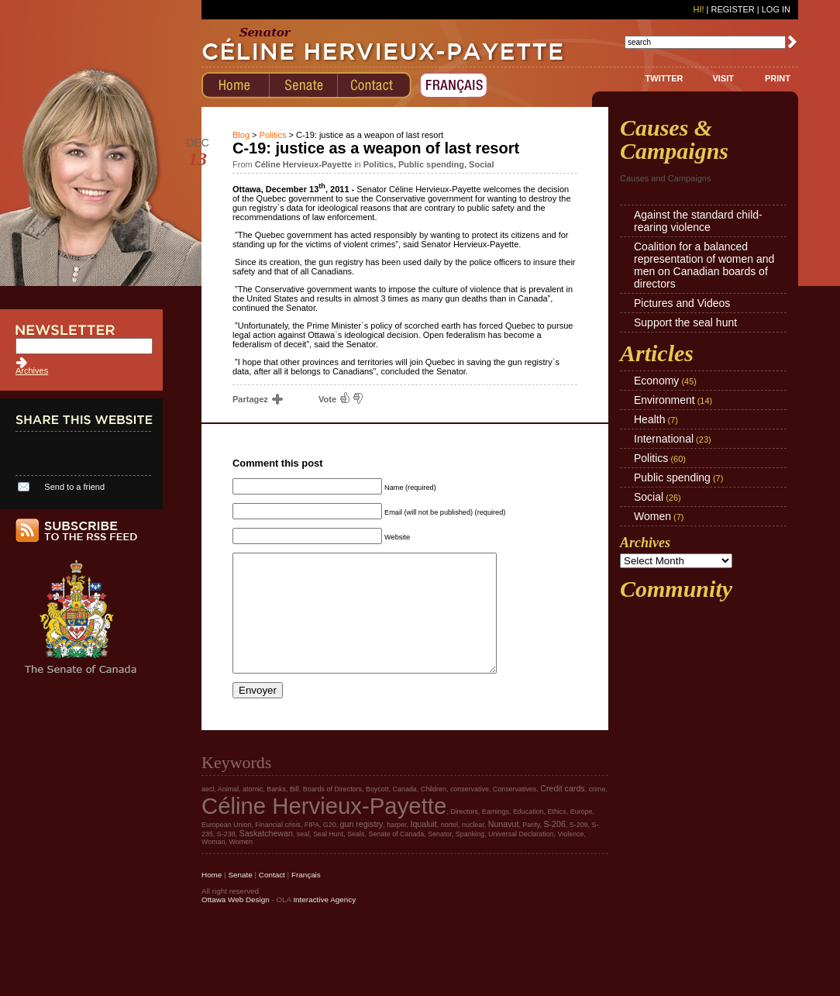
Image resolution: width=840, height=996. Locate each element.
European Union (226, 848)
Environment (664, 400)
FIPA (312, 848)
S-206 (554, 847)
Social (481, 164)
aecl (207, 812)
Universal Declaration (521, 857)
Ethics (556, 835)
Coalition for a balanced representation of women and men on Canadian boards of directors (704, 265)
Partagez (256, 399)
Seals (355, 857)
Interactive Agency (324, 922)
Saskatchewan (266, 856)
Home (211, 898)
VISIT (723, 78)
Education (528, 835)
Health (649, 419)
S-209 (579, 848)
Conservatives (514, 812)
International (664, 439)
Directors (464, 835)
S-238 (226, 857)
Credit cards (562, 811)
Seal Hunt (328, 857)
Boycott (377, 812)
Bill (294, 812)
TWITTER (664, 78)
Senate (240, 898)
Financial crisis (277, 848)
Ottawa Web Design (235, 922)
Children (433, 812)
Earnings (495, 835)
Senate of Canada (396, 857)
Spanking (470, 857)
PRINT (777, 78)
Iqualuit (423, 847)
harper (396, 848)
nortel (449, 848)
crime (597, 812)
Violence (571, 857)
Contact (272, 898)
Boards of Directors (332, 812)
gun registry (362, 847)
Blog (241, 135)
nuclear (473, 848)
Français (306, 898)
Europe (581, 835)
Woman (213, 865)
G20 (329, 848)
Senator (440, 857)
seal (303, 857)
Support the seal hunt (685, 322)
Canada (405, 812)
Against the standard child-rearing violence (698, 221)
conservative (469, 812)
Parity (530, 848)
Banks (276, 812)
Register (732, 9)
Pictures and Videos (682, 303)
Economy (656, 380)
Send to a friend (74, 486)
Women (652, 516)
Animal (228, 812)
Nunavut (503, 847)
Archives (31, 370)
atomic (253, 812)
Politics (273, 135)
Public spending (431, 164)
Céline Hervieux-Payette (323, 829)
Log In (776, 9)
